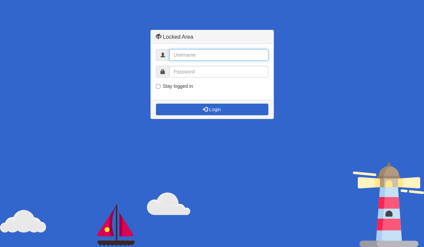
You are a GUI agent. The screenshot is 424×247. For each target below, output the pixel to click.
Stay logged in (174, 86)
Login (212, 109)
